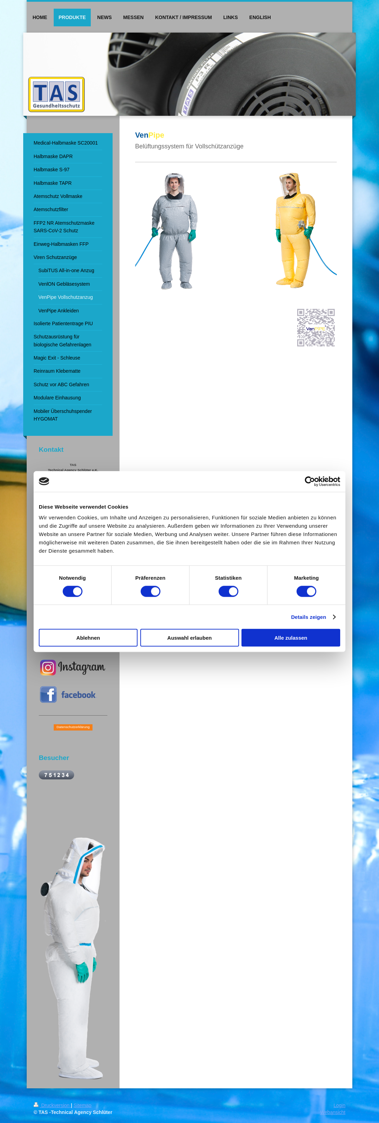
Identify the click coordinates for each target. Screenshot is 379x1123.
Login (339, 1105)
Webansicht (332, 1112)
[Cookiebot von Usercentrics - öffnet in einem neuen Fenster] (310, 481)
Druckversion (52, 1105)
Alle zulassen (290, 638)
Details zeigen (308, 617)
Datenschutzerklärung (72, 727)
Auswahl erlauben (189, 638)
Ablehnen (88, 638)
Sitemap (82, 1105)
